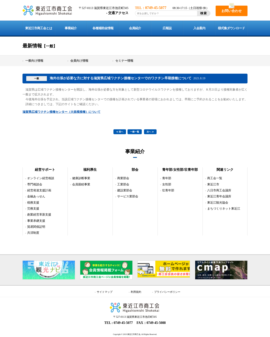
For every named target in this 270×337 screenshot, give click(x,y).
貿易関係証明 (36, 226)
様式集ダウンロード (231, 28)
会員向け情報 (79, 60)
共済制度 (33, 232)
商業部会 (123, 178)
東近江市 (213, 184)
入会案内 (199, 28)
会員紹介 (135, 28)
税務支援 (33, 202)
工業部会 (123, 184)
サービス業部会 (127, 196)
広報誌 (167, 28)
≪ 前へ (119, 131)
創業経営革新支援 (39, 214)
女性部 (166, 184)
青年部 (166, 178)
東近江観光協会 (217, 202)
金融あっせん (36, 196)
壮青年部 (168, 190)
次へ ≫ (150, 131)
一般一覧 (134, 131)
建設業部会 (124, 190)
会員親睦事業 (81, 184)
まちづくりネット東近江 (223, 208)
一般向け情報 (34, 60)
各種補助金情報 (102, 28)
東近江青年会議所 (219, 196)
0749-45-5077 (123, 323)
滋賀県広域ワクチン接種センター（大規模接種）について (61, 111)
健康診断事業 (81, 178)
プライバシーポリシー (167, 292)
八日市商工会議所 (219, 190)
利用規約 (136, 292)
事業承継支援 (36, 220)
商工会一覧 (214, 178)
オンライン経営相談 (40, 178)
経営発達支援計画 (39, 190)
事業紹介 (71, 28)
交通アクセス (118, 13)
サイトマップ (104, 292)
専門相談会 (34, 184)
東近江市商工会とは (38, 28)
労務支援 (33, 208)
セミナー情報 (124, 60)
